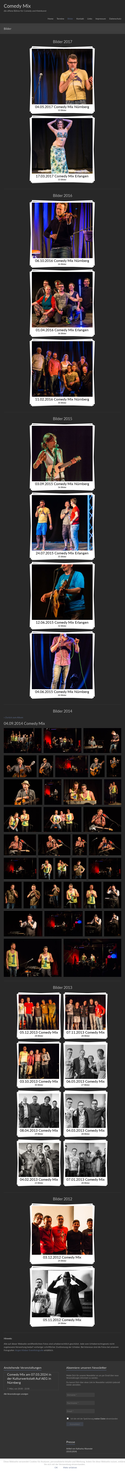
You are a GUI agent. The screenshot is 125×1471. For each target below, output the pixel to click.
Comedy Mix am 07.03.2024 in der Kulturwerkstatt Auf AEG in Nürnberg (29, 1378)
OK (56, 1467)
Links (89, 18)
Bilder (70, 18)
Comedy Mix (17, 6)
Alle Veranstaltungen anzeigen (16, 1394)
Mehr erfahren (70, 1467)
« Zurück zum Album (13, 717)
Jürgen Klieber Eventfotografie (29, 1350)
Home (50, 18)
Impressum (101, 18)
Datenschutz (115, 18)
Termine (60, 18)
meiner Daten (100, 1419)
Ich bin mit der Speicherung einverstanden (92, 1419)
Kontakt (80, 18)
